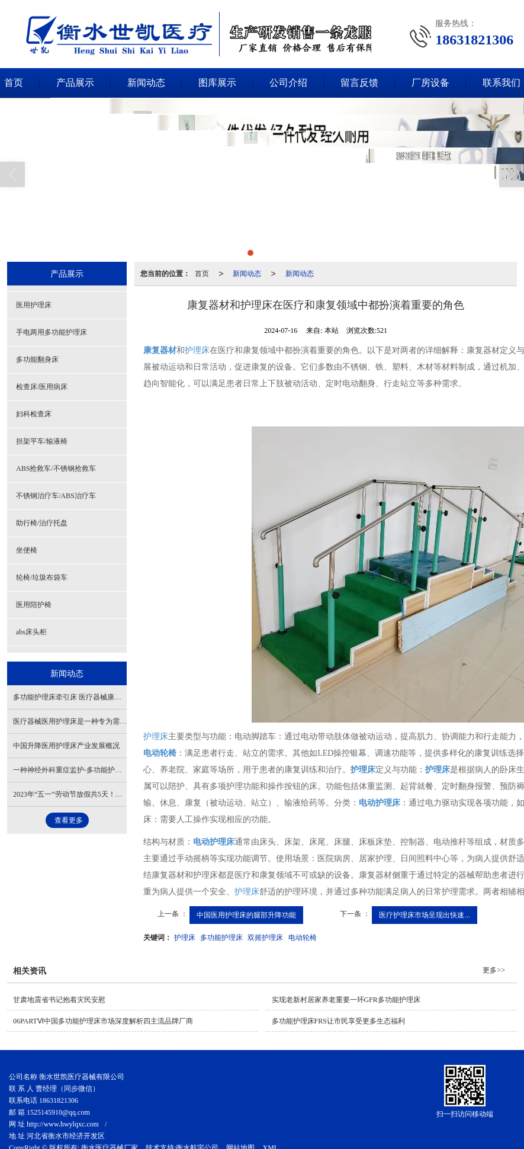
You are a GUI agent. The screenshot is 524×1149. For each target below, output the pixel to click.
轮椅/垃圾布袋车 (41, 577)
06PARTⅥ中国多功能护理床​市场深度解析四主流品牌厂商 (103, 1020)
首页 (202, 273)
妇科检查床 (34, 413)
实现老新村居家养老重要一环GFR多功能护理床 (346, 999)
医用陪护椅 (34, 604)
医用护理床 (34, 304)
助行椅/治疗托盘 (41, 522)
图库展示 (217, 82)
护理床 (197, 349)
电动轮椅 (302, 937)
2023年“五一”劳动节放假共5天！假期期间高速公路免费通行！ (110, 793)
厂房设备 (430, 82)
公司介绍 (288, 82)
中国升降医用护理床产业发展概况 (66, 745)
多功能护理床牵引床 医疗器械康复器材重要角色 (88, 696)
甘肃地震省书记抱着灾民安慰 (59, 999)
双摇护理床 (265, 937)
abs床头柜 (31, 631)
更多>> (494, 969)
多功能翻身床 (37, 359)
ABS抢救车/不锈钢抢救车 (56, 468)
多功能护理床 (221, 937)
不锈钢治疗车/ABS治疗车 (56, 495)
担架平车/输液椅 (41, 441)
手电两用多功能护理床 (51, 332)
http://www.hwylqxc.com (63, 1123)
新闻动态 (146, 82)
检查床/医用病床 (41, 386)
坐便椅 (26, 549)
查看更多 (68, 820)
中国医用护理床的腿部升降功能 (246, 914)
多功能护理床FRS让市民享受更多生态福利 (338, 1020)
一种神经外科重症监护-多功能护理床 (71, 769)
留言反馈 (359, 82)
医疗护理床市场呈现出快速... (424, 914)
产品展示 (75, 82)
